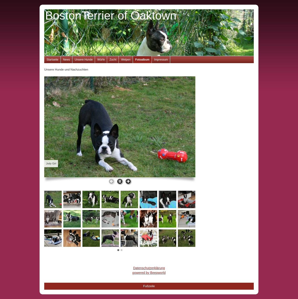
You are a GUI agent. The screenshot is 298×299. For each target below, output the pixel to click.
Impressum (161, 59)
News (66, 59)
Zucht (112, 59)
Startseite (52, 59)
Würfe (101, 59)
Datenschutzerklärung (149, 268)
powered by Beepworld (149, 273)
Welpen (125, 59)
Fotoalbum (142, 59)
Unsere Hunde (84, 59)
